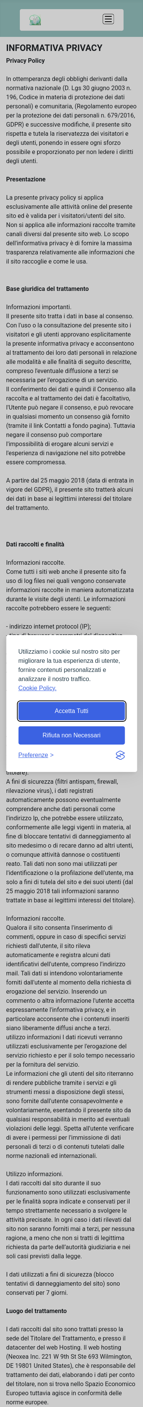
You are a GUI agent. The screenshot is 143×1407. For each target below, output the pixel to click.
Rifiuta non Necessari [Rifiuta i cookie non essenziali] (71, 735)
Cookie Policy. (37, 688)
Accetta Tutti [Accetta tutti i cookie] (71, 711)
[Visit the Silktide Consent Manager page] (120, 755)
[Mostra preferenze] (36, 755)
